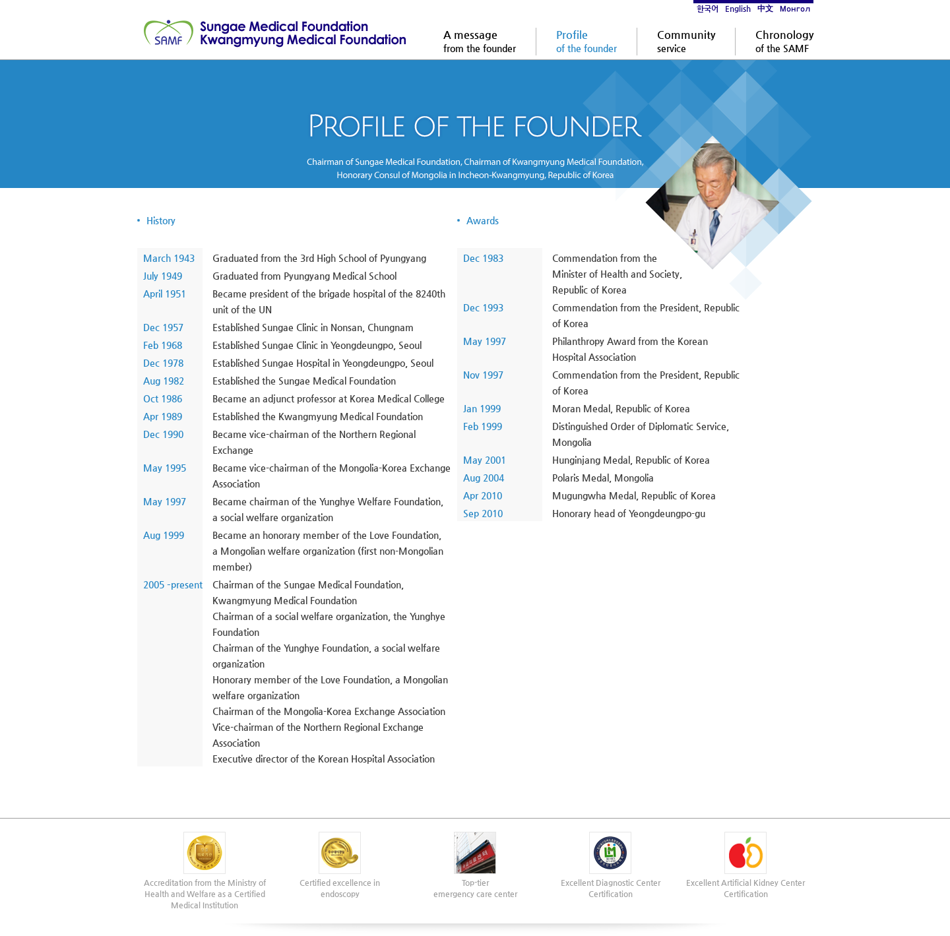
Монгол (795, 8)
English (738, 8)
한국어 (707, 8)
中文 (765, 8)
